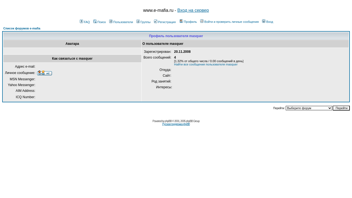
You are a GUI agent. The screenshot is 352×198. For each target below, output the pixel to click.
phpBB (168, 121)
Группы (143, 22)
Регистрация (165, 22)
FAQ (85, 22)
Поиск (99, 22)
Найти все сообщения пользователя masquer (206, 64)
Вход (267, 21)
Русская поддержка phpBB (176, 124)
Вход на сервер (193, 10)
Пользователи (121, 22)
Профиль (188, 21)
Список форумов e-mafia (21, 28)
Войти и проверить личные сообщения (229, 21)
